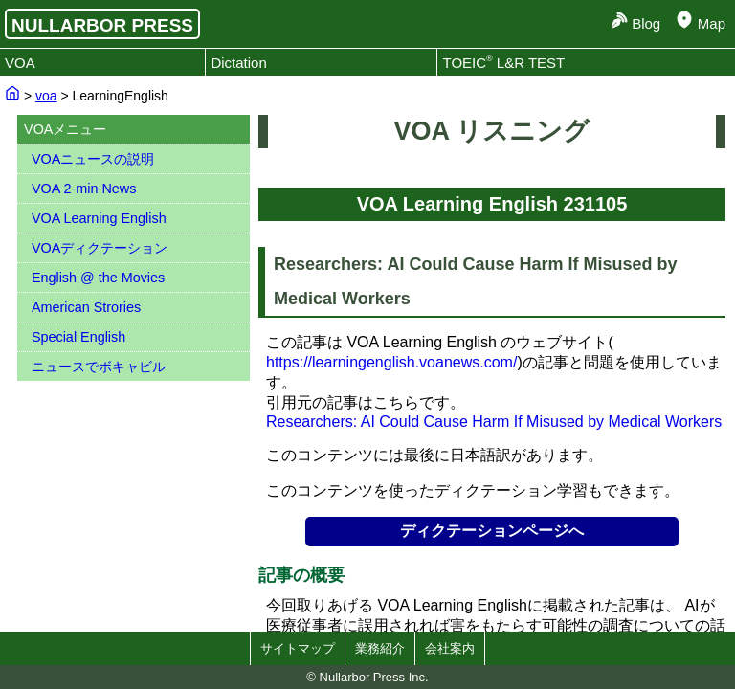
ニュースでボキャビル (99, 366)
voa (46, 95)
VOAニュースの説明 (93, 159)
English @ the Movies (98, 277)
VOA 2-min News (84, 188)
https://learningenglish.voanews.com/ (391, 362)
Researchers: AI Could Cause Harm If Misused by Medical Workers (494, 421)
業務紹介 (380, 648)
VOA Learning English (99, 218)
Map (711, 23)
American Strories (86, 307)
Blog (646, 23)
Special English (78, 336)
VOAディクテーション (99, 248)
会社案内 (450, 648)
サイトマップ (297, 648)
